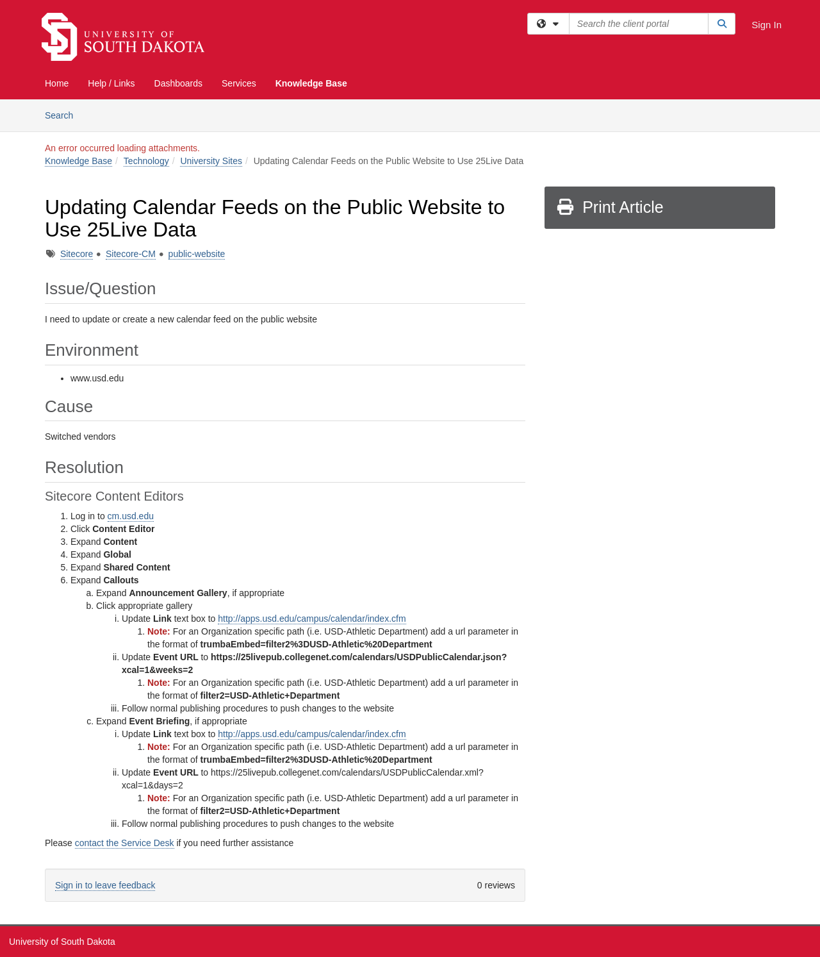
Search (64, 114)
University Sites (211, 161)
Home (57, 83)
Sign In (766, 24)
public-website (197, 254)
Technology (146, 161)
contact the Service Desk (124, 843)
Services (239, 83)
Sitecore (76, 254)
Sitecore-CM (131, 254)
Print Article (609, 207)
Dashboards (178, 83)
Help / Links (111, 83)
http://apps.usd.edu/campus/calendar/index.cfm (312, 618)
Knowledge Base (311, 83)
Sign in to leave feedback (105, 885)
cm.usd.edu (131, 516)
